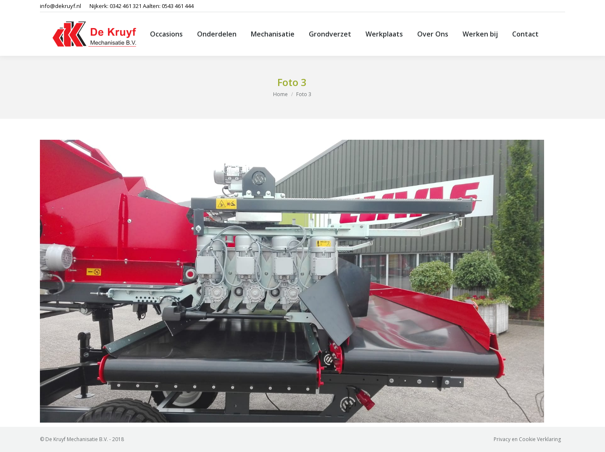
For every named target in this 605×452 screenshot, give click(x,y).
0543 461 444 (178, 6)
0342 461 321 (126, 6)
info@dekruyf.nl (60, 6)
